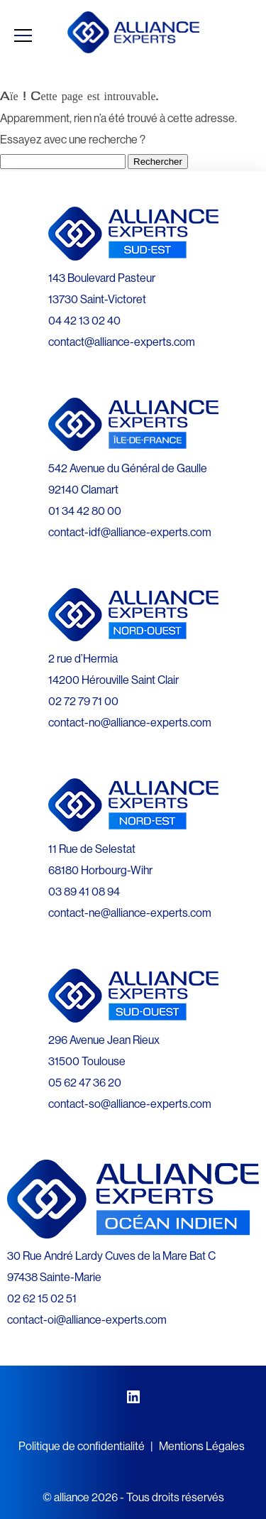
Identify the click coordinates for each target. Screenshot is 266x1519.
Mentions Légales (202, 1446)
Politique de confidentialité (81, 1446)
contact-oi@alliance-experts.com (87, 1319)
